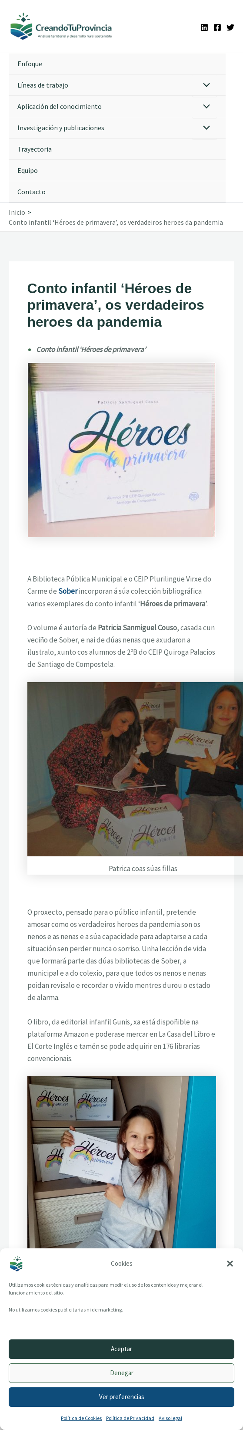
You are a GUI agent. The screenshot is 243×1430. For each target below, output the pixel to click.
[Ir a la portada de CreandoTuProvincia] (61, 26)
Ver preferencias (121, 1397)
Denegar (121, 1373)
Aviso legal (170, 1418)
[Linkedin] (204, 27)
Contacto (31, 191)
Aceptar (121, 1349)
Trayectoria (34, 149)
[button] (230, 1263)
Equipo (27, 170)
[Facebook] (217, 27)
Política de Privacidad (130, 1418)
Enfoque (29, 63)
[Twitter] (230, 27)
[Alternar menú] (204, 85)
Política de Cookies (81, 1418)
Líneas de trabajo (42, 85)
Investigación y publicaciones (60, 127)
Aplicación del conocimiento (59, 106)
